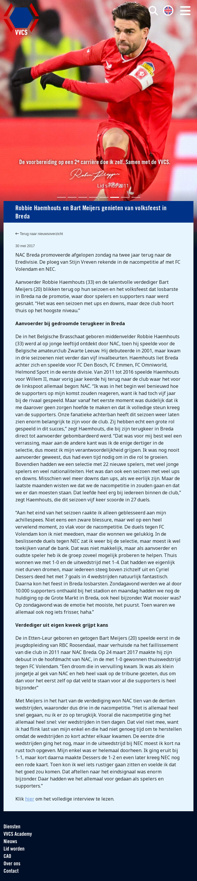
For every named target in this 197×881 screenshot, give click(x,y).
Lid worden (14, 849)
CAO (7, 856)
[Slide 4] (93, 197)
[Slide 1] (61, 197)
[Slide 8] (135, 197)
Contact (11, 871)
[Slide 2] (72, 197)
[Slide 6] (114, 197)
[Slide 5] (104, 197)
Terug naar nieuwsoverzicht (39, 234)
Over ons (12, 864)
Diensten (12, 827)
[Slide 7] (125, 197)
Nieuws (10, 842)
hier (29, 799)
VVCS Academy (18, 834)
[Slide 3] (82, 197)
